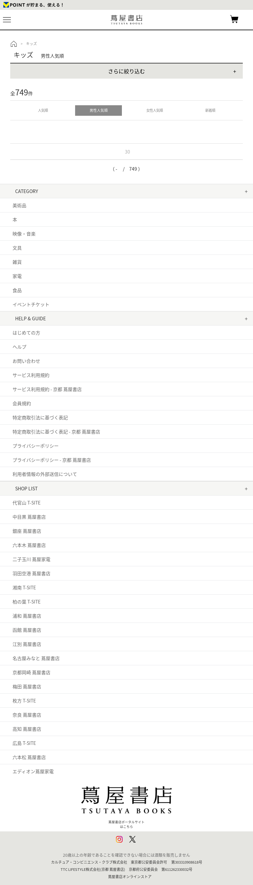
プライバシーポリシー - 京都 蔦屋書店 (52, 459)
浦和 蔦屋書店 (27, 615)
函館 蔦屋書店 (27, 630)
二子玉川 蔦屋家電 (31, 559)
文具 (17, 247)
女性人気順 (154, 110)
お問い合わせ (26, 360)
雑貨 (17, 261)
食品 (17, 290)
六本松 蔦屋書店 (29, 757)
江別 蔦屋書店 (27, 644)
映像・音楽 (24, 233)
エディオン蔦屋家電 (33, 771)
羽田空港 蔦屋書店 (31, 573)
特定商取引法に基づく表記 (40, 417)
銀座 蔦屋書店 (27, 531)
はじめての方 (26, 332)
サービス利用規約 (31, 375)
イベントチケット (31, 304)
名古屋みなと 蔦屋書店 (36, 658)
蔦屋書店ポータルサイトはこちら (126, 804)
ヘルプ (19, 346)
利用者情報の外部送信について (45, 474)
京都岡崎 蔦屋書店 (31, 672)
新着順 (210, 110)
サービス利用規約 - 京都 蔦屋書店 (47, 389)
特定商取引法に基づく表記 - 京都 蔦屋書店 (56, 431)
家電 (17, 276)
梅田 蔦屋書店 (27, 686)
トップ (13, 44)
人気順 (43, 110)
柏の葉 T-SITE (27, 601)
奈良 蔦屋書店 (27, 714)
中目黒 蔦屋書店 (29, 516)
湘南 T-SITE (24, 587)
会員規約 (22, 403)
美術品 (19, 205)
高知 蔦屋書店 (27, 728)
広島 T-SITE (24, 743)
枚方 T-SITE (24, 700)
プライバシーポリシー (36, 445)
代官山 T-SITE (27, 502)
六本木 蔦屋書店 (29, 545)
